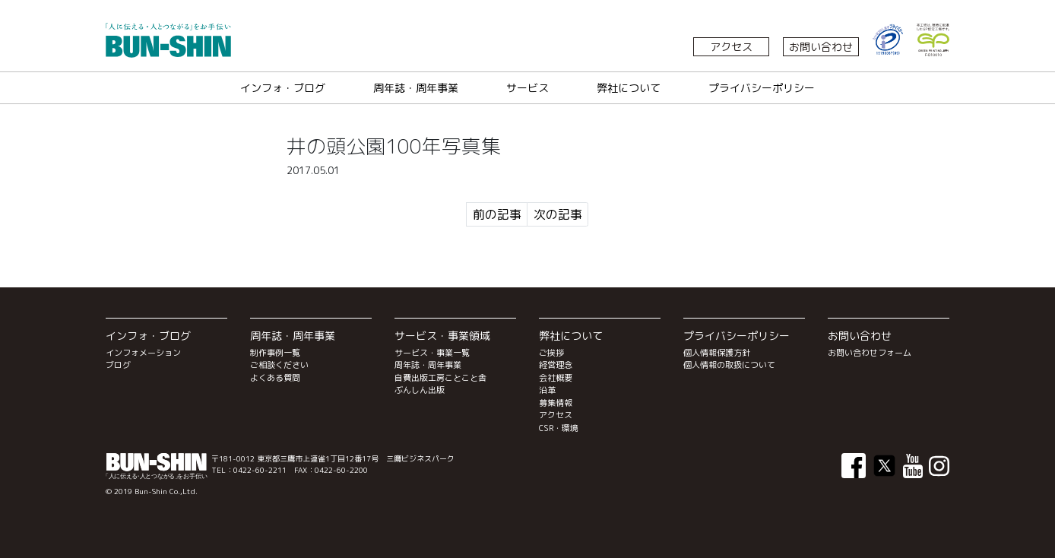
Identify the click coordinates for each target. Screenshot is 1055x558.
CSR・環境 (558, 428)
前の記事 (497, 214)
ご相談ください (279, 365)
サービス (527, 88)
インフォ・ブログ (282, 88)
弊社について (629, 88)
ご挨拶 (551, 353)
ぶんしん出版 (419, 390)
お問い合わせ (821, 47)
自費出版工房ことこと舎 (440, 378)
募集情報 (555, 403)
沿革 (547, 390)
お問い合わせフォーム (869, 353)
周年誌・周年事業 (415, 88)
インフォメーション (143, 353)
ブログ (118, 365)
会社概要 (555, 378)
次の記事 (558, 214)
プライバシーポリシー (761, 88)
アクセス (731, 47)
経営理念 (555, 365)
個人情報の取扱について (729, 365)
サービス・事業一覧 (432, 353)
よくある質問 (275, 378)
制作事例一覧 (275, 353)
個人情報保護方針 (716, 353)
